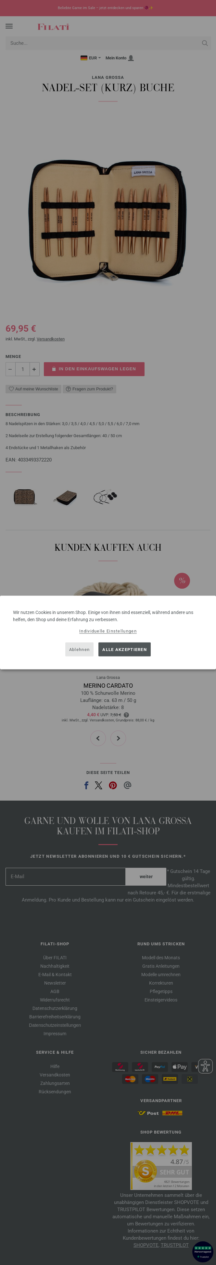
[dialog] (108, 632)
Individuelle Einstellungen (108, 631)
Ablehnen (79, 649)
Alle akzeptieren (124, 649)
